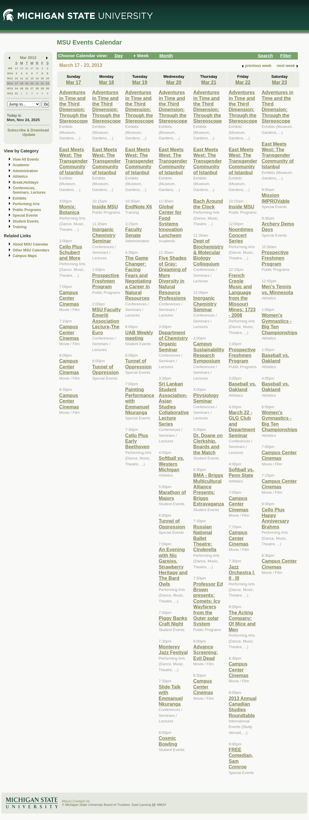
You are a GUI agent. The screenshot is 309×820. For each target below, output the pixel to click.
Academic (21, 165)
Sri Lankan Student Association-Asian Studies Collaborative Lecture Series (174, 404)
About (66, 801)
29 (42, 88)
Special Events (25, 215)
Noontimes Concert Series (241, 235)
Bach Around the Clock (208, 203)
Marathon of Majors (172, 495)
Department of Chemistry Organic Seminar (173, 341)
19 (26, 83)
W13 (10, 88)
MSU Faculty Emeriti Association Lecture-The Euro (106, 321)
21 (37, 83)
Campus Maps (25, 256)
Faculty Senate (133, 232)
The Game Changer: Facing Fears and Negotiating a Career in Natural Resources (138, 278)
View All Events (26, 159)
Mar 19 (139, 82)
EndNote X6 (138, 206)
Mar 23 (279, 82)
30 (47, 88)
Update (28, 134)
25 (21, 68)
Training (20, 227)
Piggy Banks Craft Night (173, 620)
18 (21, 83)
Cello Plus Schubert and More (70, 252)
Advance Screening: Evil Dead (205, 652)
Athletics (20, 176)
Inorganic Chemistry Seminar (103, 235)
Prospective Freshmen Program (105, 281)
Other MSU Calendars (31, 250)
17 (16, 83)
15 (42, 78)
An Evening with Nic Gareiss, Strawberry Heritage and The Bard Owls (173, 566)
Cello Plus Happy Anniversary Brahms (275, 518)
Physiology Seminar (206, 398)
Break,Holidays (26, 182)
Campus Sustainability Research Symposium (208, 352)
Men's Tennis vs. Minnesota (277, 289)
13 (32, 78)
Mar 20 (173, 82)
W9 (10, 68)
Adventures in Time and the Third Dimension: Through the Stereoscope (73, 107)
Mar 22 (242, 82)
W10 (10, 73)
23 (47, 83)
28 (37, 68)
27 (32, 68)
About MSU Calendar (30, 244)
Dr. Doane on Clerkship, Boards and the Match (208, 444)
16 (47, 78)
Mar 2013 (28, 57)
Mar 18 (106, 82)
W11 (10, 78)
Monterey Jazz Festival (173, 649)
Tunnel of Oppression (105, 369)
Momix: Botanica (69, 209)
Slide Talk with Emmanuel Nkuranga (171, 695)
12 (26, 78)
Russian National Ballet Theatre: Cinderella (204, 538)
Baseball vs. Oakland (242, 386)
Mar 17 (73, 82)
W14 (10, 93)
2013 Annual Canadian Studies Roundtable (243, 707)
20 (32, 83)
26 (26, 68)
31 (16, 93)
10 (16, 78)
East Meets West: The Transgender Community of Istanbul (73, 161)
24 (16, 68)
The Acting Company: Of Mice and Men (242, 621)
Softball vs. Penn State (241, 472)
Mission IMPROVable (276, 197)
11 (21, 78)
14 (37, 78)
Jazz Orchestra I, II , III (242, 572)
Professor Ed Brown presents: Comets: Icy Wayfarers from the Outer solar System (208, 604)
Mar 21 (208, 82)
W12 (10, 83)
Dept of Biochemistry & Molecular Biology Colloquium (208, 252)
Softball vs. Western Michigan (171, 463)
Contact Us (81, 801)
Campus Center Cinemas (69, 298)
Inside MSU (105, 206)
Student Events (26, 221)
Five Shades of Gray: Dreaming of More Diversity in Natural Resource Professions (172, 278)
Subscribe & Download (28, 130)
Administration (25, 171)
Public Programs (27, 210)
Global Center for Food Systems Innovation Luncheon (171, 221)
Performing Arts (26, 204)
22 (42, 83)
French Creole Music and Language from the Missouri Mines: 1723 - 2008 (242, 295)
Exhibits (20, 198)
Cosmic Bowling (168, 740)
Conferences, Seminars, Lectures (29, 190)
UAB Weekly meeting (139, 335)
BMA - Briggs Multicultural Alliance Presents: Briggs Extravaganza (208, 489)
